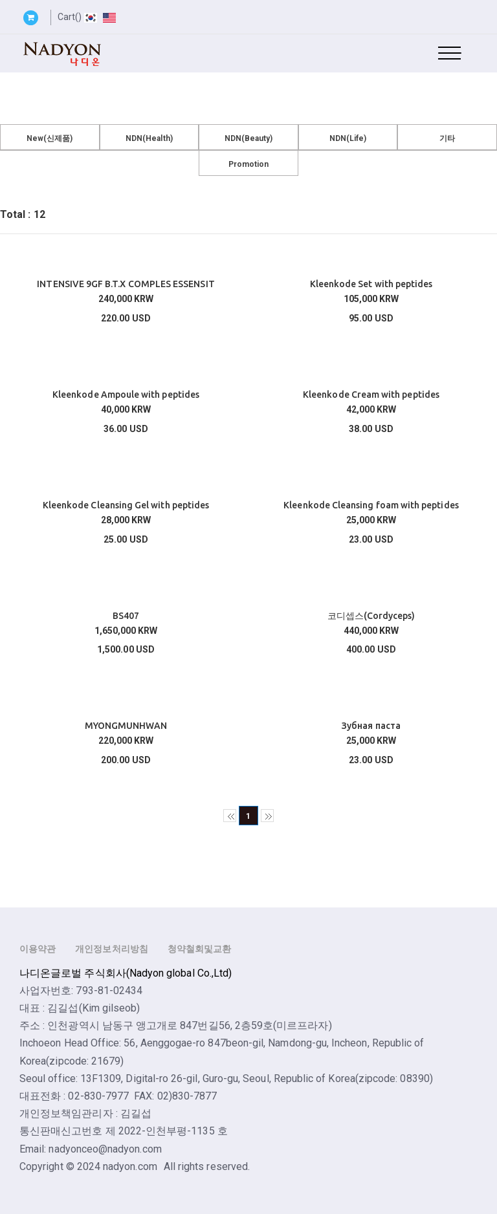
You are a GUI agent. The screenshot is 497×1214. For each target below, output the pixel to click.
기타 (447, 138)
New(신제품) (50, 138)
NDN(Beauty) (249, 138)
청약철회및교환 (199, 949)
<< (229, 815)
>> (267, 815)
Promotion (248, 164)
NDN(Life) (348, 138)
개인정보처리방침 (111, 949)
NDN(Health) (149, 138)
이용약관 (37, 949)
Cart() (70, 17)
